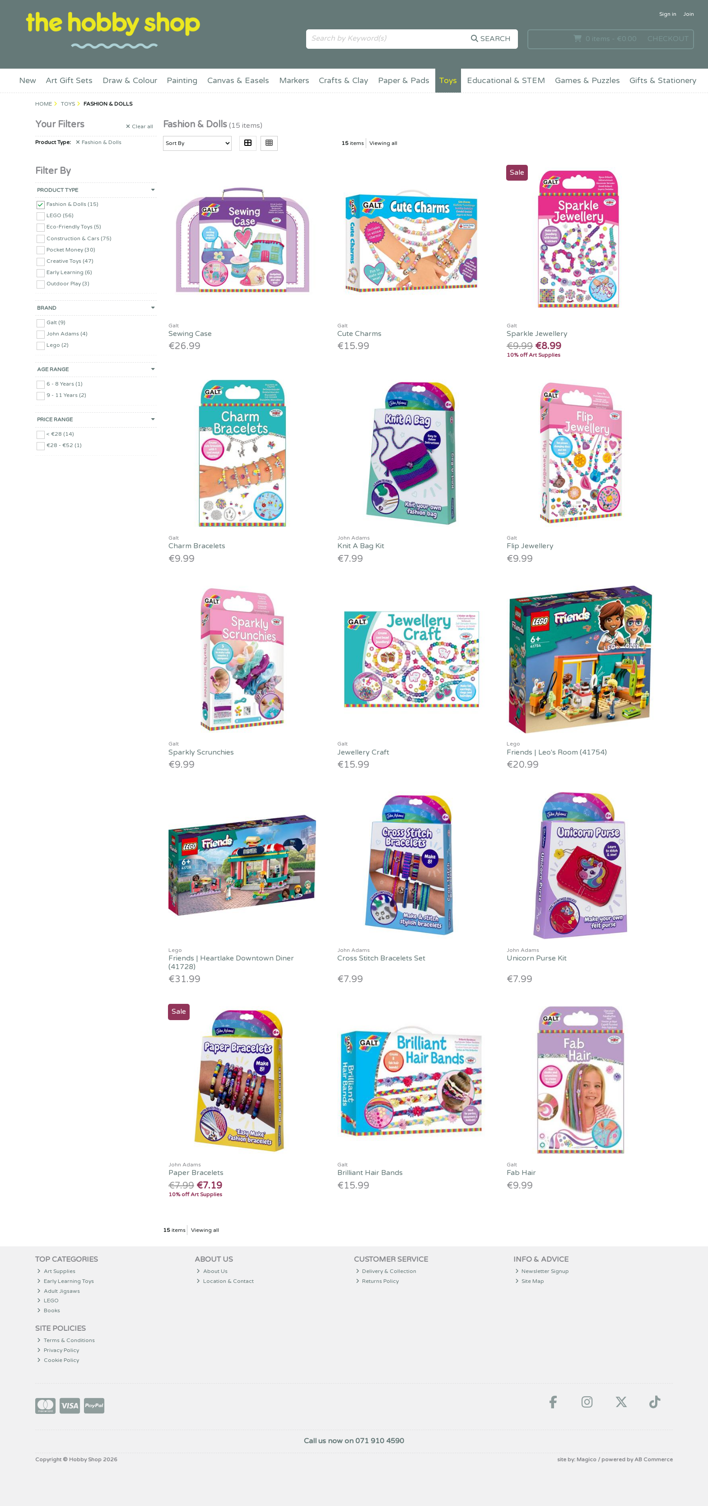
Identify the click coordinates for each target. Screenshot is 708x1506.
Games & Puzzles (587, 80)
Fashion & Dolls (98, 142)
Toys (448, 80)
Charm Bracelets (196, 545)
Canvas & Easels (238, 80)
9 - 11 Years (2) (66, 395)
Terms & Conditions (66, 1340)
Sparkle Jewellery (537, 333)
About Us (212, 1271)
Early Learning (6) (69, 272)
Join (688, 14)
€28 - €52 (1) (64, 445)
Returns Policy (377, 1281)
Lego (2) (58, 345)
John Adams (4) (67, 334)
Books (48, 1310)
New (27, 80)
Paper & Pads (403, 80)
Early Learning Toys (65, 1281)
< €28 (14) (60, 434)
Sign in (667, 14)
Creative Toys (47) (70, 261)
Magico (586, 1459)
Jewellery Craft (363, 752)
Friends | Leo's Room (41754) (557, 752)
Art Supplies (56, 1271)
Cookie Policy (58, 1360)
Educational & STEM (506, 80)
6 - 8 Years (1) (65, 384)
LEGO (48, 1300)
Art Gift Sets (69, 80)
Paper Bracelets (196, 1172)
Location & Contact (225, 1281)
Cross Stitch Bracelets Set (381, 958)
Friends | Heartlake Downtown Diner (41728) (231, 962)
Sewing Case (190, 333)
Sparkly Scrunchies (201, 752)
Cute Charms (359, 333)
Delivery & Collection (386, 1271)
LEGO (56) (60, 215)
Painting (182, 80)
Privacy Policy (58, 1350)
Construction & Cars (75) (79, 238)
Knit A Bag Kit (360, 545)
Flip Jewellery (530, 545)
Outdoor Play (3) (68, 283)
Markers (294, 80)
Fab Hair (521, 1172)
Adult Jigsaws (58, 1291)
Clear (139, 126)
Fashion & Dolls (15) (72, 204)
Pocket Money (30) (71, 249)
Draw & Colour (129, 80)
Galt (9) (56, 322)
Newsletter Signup (542, 1271)
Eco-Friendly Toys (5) (74, 227)
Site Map (530, 1281)
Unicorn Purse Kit (537, 958)
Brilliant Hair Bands (370, 1172)
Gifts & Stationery (662, 80)
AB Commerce (653, 1459)
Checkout (668, 38)
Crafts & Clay (343, 80)
